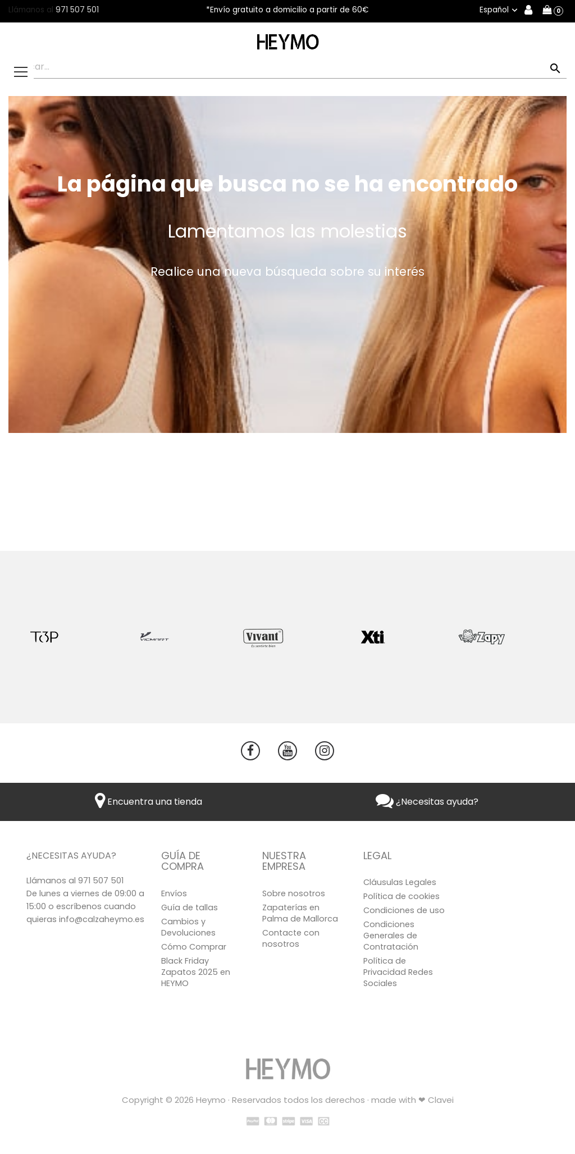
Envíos (174, 893)
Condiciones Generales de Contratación (390, 935)
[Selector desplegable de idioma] (500, 10)
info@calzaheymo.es (101, 919)
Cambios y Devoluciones (188, 927)
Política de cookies (401, 896)
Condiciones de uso (404, 910)
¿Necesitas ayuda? (427, 801)
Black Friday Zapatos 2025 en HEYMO (195, 972)
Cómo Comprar (193, 946)
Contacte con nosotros (291, 938)
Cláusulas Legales (399, 882)
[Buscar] (287, 67)
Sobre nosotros (293, 893)
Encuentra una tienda (148, 801)
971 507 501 (77, 9)
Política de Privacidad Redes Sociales (398, 972)
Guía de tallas (189, 907)
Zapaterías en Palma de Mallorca (300, 913)
